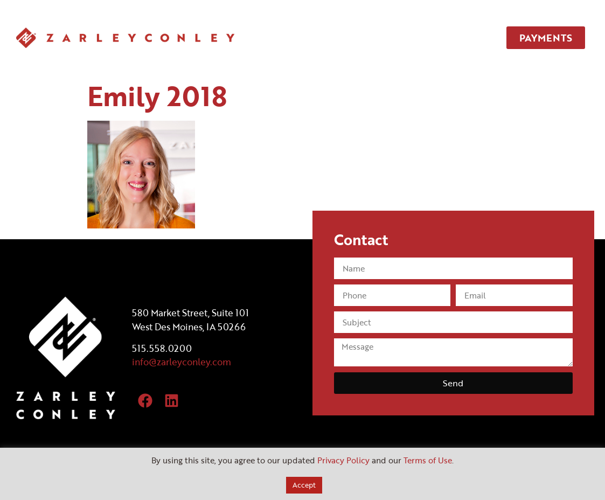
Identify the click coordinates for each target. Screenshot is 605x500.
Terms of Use (428, 460)
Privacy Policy (343, 460)
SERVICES (337, 38)
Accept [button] (304, 485)
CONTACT (455, 38)
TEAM (397, 38)
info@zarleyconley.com (181, 362)
